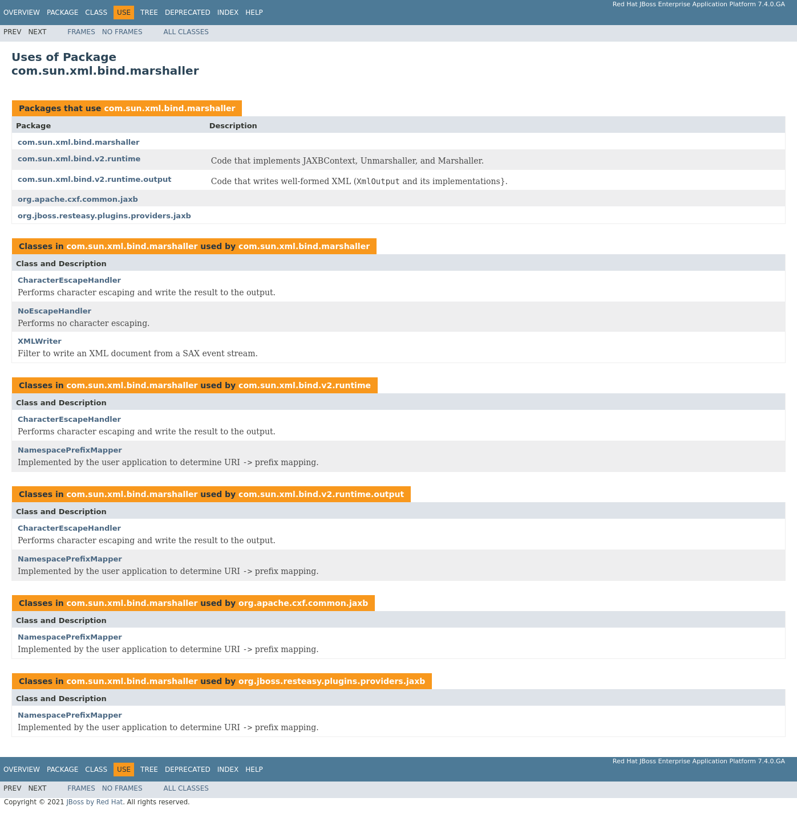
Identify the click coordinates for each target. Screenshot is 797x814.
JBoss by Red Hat (94, 802)
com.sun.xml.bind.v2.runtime (79, 158)
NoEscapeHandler (54, 311)
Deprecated (188, 13)
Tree (149, 13)
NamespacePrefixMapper (70, 450)
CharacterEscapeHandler (69, 280)
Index (228, 13)
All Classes (186, 32)
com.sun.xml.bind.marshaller (169, 108)
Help (254, 13)
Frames (81, 32)
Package (62, 13)
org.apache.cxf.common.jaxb (78, 199)
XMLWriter (40, 341)
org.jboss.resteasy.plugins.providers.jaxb (104, 215)
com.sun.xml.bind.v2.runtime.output (94, 179)
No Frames (122, 32)
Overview (21, 13)
